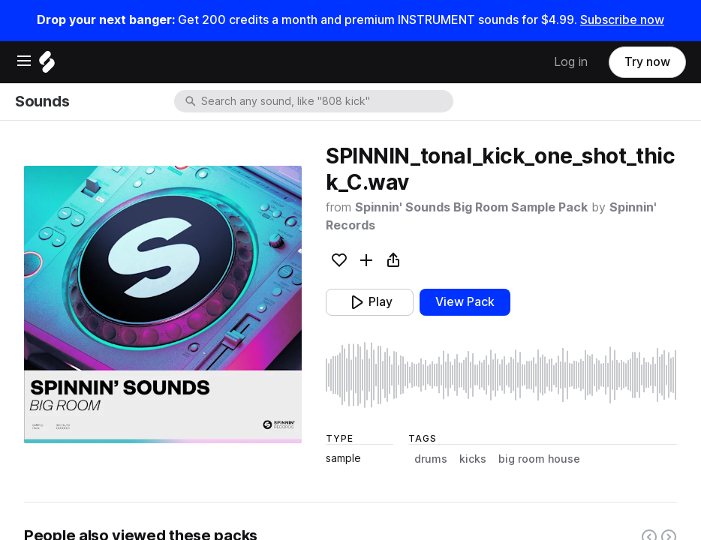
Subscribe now (622, 20)
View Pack (465, 302)
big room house (539, 459)
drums (430, 459)
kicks (472, 459)
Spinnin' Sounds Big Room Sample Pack (471, 207)
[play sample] (501, 375)
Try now (647, 62)
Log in (571, 62)
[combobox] (325, 101)
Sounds (42, 101)
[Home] (47, 66)
